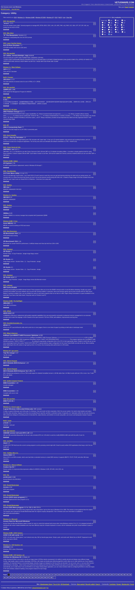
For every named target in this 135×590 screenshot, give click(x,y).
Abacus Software (17, 465)
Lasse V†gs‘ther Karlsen (14, 43)
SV (124, 32)
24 (74, 574)
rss (47, 587)
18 (56, 574)
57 (48, 577)
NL (118, 23)
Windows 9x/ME (30, 17)
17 (52, 574)
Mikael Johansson (12, 333)
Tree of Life (56, 584)
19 (59, 574)
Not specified (11, 21)
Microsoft (14, 519)
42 (130, 574)
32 (99, 574)
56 (45, 577)
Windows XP (50, 17)
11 (34, 574)
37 (115, 574)
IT (123, 27)
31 (96, 574)
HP (8, 125)
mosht (9, 420)
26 (80, 574)
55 (42, 577)
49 (23, 577)
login (126, 7)
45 (11, 577)
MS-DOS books (5, 9)
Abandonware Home (46, 584)
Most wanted (81, 584)
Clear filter (69, 17)
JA (104, 30)
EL (124, 25)
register (131, 7)
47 (17, 577)
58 (51, 577)
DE (117, 25)
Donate (119, 584)
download (6, 29)
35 (108, 574)
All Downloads (65, 584)
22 (68, 574)
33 (102, 574)
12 (37, 574)
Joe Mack (10, 441)
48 (20, 577)
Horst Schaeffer (11, 135)
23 (71, 574)
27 (84, 574)
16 (49, 574)
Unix (64, 17)
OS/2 (56, 17)
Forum (132, 584)
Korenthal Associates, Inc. (14, 323)
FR (111, 25)
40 (124, 574)
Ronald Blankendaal (13, 485)
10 (31, 574)
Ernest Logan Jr (16, 407)
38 (118, 574)
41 (127, 574)
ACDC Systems (18, 533)
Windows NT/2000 (41, 17)
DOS (15, 17)
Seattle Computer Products (15, 381)
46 (14, 577)
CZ (105, 23)
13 (40, 574)
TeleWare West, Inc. (12, 453)
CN (124, 20)
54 (39, 577)
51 (29, 577)
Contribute (112, 584)
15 (46, 574)
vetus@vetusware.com (39, 587)
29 (90, 574)
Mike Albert (10, 33)
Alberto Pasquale (12, 361)
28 (87, 574)
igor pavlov (15, 350)
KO (111, 30)
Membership (125, 584)
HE (105, 27)
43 (4, 577)
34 (105, 574)
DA (111, 23)
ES (118, 32)
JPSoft (9, 311)
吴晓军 (9, 97)
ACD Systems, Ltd (17, 545)
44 (7, 577)
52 (32, 577)
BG (118, 20)
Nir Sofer (14, 109)
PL (118, 30)
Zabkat (16, 161)
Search (98, 584)
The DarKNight (18, 301)
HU (111, 27)
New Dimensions (12, 231)
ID (118, 27)
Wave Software (16, 67)
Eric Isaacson (11, 430)
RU (111, 32)
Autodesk (10, 249)
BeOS (60, 17)
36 (112, 574)
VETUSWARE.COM (124, 2)
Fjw (8, 475)
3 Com (15, 221)
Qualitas (9, 185)
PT (124, 30)
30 (93, 574)
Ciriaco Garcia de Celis (13, 147)
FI (104, 25)
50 (26, 577)
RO (105, 32)
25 (77, 574)
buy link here (16, 9)
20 (62, 574)
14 (43, 574)
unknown (9, 285)
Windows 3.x (21, 17)
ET (124, 23)
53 (35, 577)
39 (121, 574)
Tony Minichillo (11, 171)
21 (65, 574)
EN (111, 20)
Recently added (90, 584)
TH (105, 34)
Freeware (10, 77)
